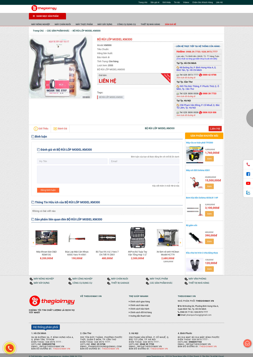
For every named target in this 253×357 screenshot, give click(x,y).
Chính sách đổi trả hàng (141, 306)
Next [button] (180, 233)
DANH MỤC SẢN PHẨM (45, 16)
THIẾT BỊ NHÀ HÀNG (187, 17)
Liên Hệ (219, 2)
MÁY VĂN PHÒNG (197, 272)
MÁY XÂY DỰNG (142, 17)
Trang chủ (142, 2)
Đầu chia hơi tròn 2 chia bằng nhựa (202, 246)
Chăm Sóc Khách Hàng (202, 2)
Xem (209, 152)
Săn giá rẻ (155, 2)
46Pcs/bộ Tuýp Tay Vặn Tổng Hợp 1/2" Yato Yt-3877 (137, 248)
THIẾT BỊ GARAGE (120, 276)
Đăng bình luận (48, 183)
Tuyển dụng (65, 353)
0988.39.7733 (193, 45)
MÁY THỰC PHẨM (121, 17)
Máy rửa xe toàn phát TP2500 (199, 136)
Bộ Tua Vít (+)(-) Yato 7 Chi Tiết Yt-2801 (107, 246)
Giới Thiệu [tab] (41, 122)
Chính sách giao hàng (140, 295)
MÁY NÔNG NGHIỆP (77, 17)
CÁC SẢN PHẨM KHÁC (161, 276)
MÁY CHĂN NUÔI (100, 17)
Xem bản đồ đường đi (186, 71)
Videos (186, 2)
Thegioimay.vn (61, 342)
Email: (195, 308)
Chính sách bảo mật (139, 299)
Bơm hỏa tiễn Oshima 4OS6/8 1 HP (202, 191)
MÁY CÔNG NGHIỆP (82, 272)
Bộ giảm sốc (191, 219)
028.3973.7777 (210, 45)
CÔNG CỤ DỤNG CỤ (163, 17)
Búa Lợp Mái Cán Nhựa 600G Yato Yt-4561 (76, 246)
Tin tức (177, 2)
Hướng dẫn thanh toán (140, 310)
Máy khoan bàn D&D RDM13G (46, 246)
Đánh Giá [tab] (60, 122)
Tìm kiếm (165, 10)
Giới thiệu (166, 2)
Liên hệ (76, 353)
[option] (46, 236)
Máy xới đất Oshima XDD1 (198, 164)
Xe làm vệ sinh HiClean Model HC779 (168, 246)
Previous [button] (33, 233)
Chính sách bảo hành (139, 302)
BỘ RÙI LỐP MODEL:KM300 (111, 91)
